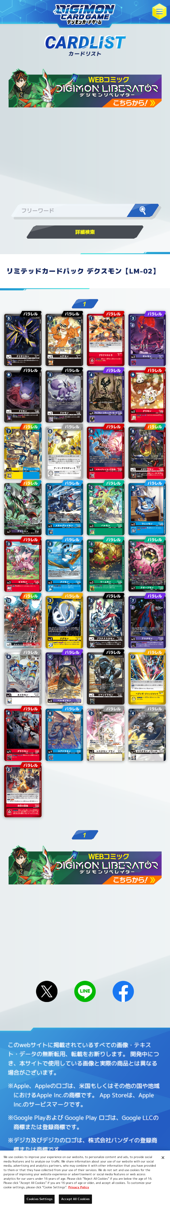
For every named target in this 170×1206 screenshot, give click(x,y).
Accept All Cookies (75, 1199)
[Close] (163, 1157)
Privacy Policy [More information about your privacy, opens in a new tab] (78, 1187)
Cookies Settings (39, 1199)
